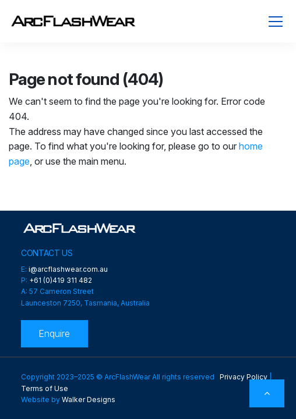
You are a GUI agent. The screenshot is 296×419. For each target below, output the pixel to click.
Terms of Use (44, 388)
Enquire (54, 333)
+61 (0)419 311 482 (60, 280)
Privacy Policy (243, 376)
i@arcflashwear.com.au (68, 269)
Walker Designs (88, 399)
